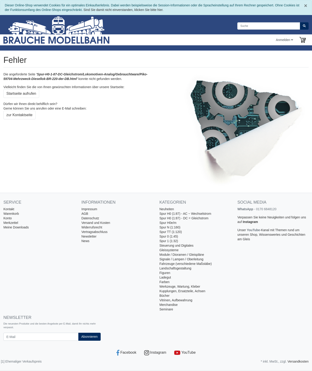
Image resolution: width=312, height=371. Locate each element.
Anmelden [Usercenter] (284, 40)
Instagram (250, 222)
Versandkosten (298, 361)
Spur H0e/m (167, 223)
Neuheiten (166, 209)
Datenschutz (90, 218)
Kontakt (8, 209)
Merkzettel (10, 223)
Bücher (164, 295)
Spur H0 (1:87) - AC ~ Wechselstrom (185, 213)
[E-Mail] (41, 337)
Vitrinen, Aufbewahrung (175, 300)
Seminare (166, 309)
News (86, 241)
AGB (85, 213)
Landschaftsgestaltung (175, 268)
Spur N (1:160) (169, 227)
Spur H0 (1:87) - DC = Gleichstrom (183, 218)
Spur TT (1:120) (170, 232)
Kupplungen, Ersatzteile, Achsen (182, 291)
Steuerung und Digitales (176, 245)
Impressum (89, 209)
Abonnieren (89, 336)
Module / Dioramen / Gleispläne (181, 254)
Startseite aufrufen (21, 93)
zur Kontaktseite (19, 115)
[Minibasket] (303, 40)
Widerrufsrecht (92, 227)
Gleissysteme (169, 250)
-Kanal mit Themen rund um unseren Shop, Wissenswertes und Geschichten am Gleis (271, 234)
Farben (164, 282)
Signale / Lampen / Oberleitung (181, 259)
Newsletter (89, 236)
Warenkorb (11, 213)
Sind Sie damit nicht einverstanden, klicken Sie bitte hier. (124, 10)
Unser (242, 230)
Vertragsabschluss (94, 232)
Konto (7, 218)
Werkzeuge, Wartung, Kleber (179, 286)
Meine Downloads (16, 227)
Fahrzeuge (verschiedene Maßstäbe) (185, 264)
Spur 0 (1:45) (168, 236)
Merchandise (168, 305)
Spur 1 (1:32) (168, 241)
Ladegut (165, 277)
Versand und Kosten (96, 223)
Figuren (164, 273)
